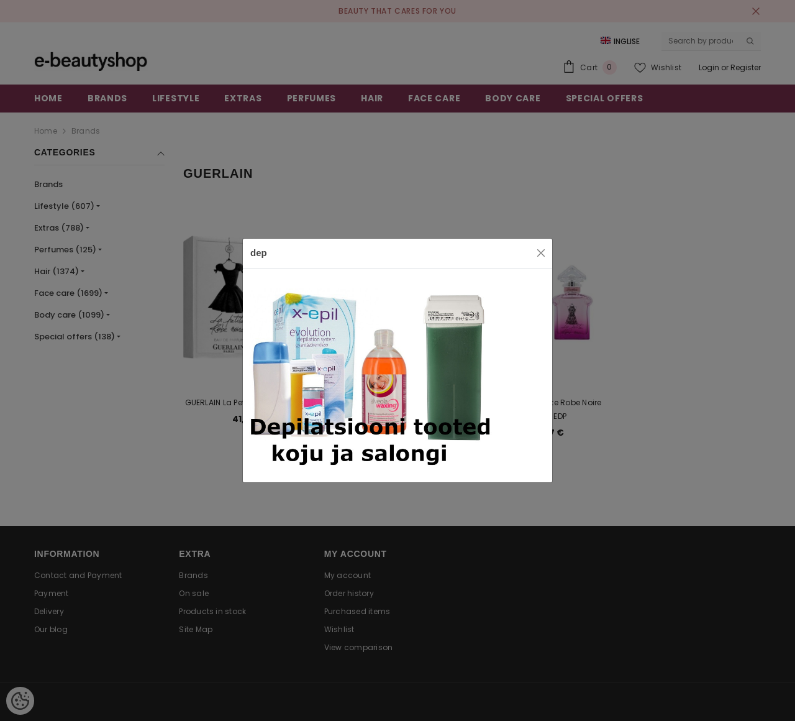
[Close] (541, 253)
